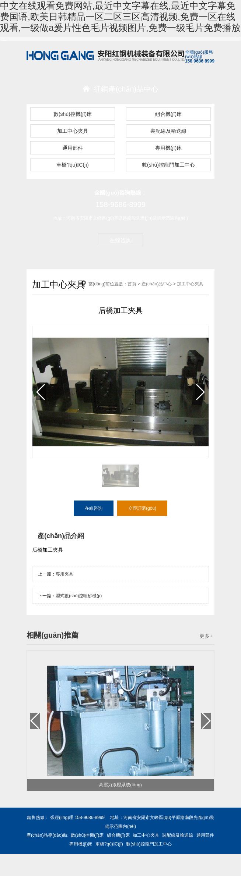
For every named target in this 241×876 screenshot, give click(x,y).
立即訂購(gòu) (142, 508)
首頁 (132, 283)
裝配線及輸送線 (168, 131)
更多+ (206, 636)
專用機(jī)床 (168, 148)
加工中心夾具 (72, 131)
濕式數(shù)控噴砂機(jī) (79, 595)
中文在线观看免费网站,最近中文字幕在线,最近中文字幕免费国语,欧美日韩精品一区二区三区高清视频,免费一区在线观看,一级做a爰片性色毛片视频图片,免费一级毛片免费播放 (120, 16)
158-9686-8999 (120, 204)
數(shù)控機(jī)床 (72, 114)
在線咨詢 (120, 240)
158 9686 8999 (199, 61)
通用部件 (72, 148)
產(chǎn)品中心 (157, 283)
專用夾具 (64, 574)
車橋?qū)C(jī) (72, 165)
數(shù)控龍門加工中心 (168, 165)
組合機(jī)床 (168, 114)
